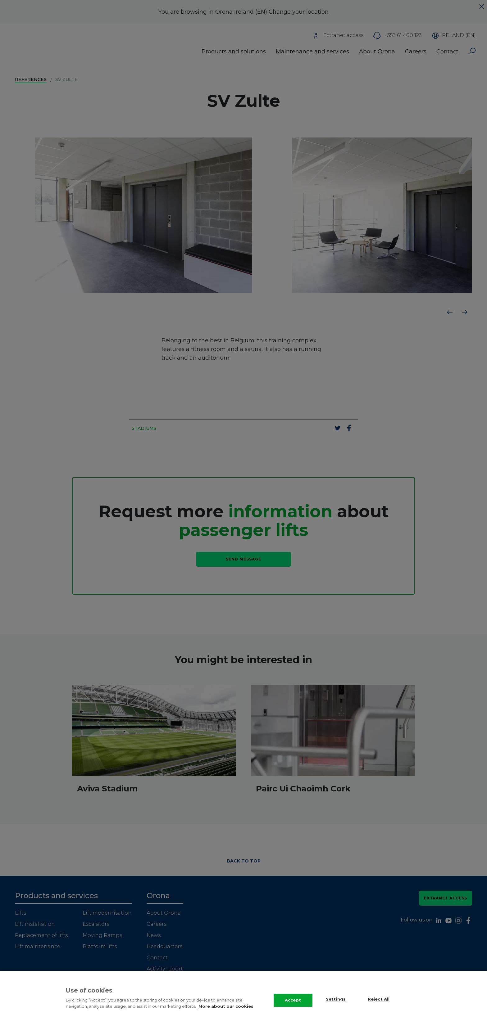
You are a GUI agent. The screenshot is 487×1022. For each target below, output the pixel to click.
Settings (336, 1004)
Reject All (378, 1004)
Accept (293, 1005)
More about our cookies (225, 1011)
